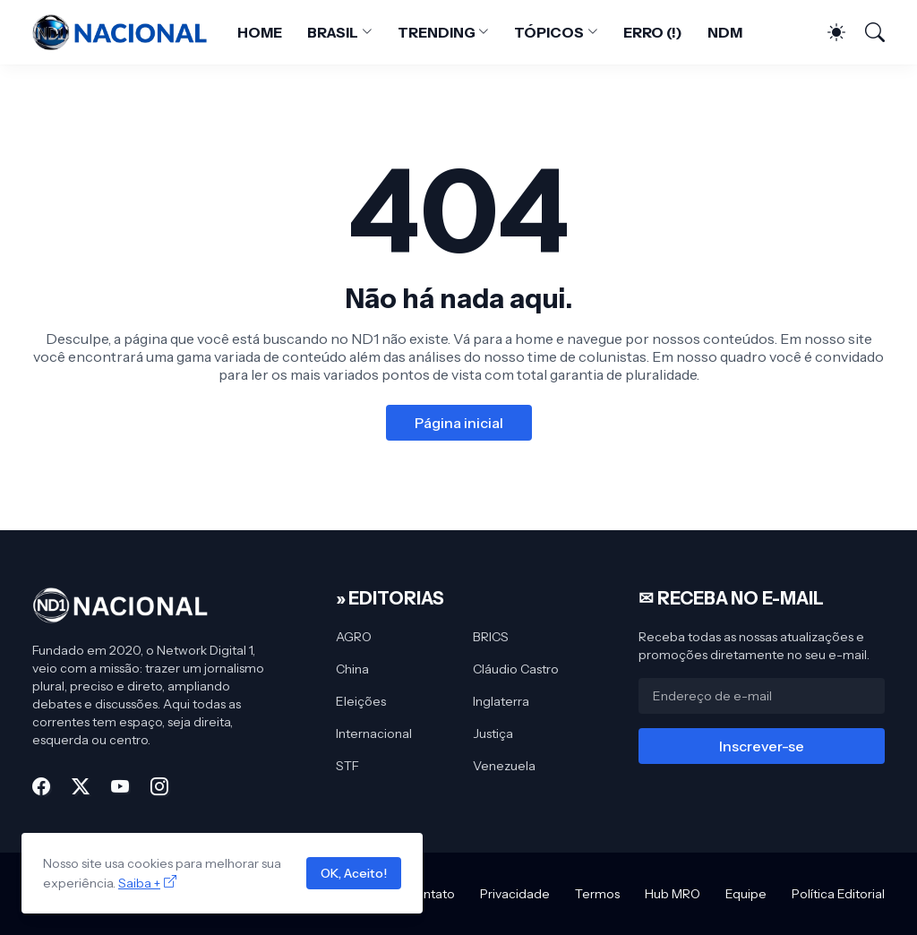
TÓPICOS (548, 32)
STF (347, 766)
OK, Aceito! (354, 873)
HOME (259, 32)
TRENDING (436, 32)
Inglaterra (501, 701)
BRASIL (333, 32)
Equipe (746, 894)
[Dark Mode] (827, 32)
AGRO (354, 637)
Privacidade (515, 894)
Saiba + (139, 883)
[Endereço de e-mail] (761, 696)
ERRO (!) (652, 32)
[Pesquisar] (867, 32)
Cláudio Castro (516, 669)
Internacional (374, 733)
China (352, 669)
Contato (431, 894)
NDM (724, 32)
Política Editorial (838, 894)
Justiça (493, 733)
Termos (597, 894)
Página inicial (459, 423)
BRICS (491, 637)
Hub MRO (672, 894)
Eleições (361, 701)
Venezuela (504, 766)
